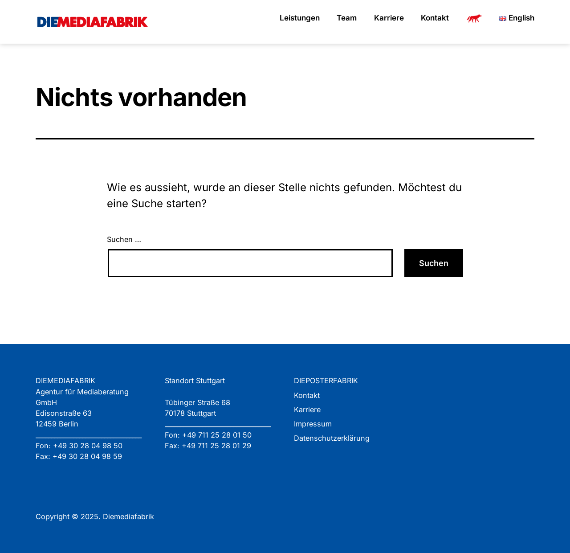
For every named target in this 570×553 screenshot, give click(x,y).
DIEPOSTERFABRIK (326, 380)
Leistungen (300, 17)
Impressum (313, 423)
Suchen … (124, 239)
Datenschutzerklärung (332, 438)
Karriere (389, 17)
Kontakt (435, 17)
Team (347, 17)
